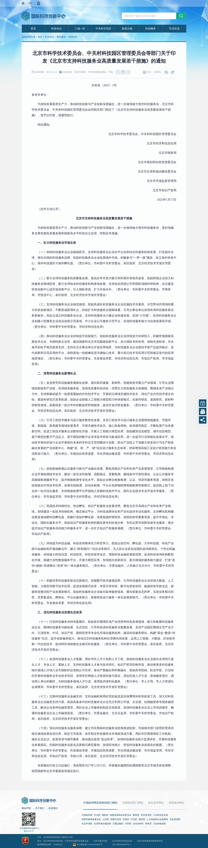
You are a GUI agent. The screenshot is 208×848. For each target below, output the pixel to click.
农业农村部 (138, 823)
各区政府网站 (156, 802)
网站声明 (26, 808)
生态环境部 (87, 823)
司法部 (134, 819)
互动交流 (174, 28)
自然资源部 (175, 819)
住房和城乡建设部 (102, 823)
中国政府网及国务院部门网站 (100, 802)
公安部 (106, 819)
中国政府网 (87, 815)
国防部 (105, 815)
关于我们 (39, 808)
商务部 (148, 823)
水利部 (128, 823)
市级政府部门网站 (132, 802)
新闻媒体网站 (176, 802)
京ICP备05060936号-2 (121, 844)
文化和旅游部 (159, 823)
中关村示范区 (103, 28)
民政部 (126, 819)
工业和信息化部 (160, 815)
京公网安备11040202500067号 (90, 844)
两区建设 (61, 37)
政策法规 (127, 28)
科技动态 (56, 28)
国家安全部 (115, 819)
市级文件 (73, 37)
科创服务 (150, 28)
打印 (147, 72)
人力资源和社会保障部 (157, 819)
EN (30, 3)
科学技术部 (146, 815)
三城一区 (80, 28)
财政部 (142, 819)
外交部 (97, 815)
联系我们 (53, 808)
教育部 (136, 815)
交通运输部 (118, 823)
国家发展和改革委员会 (120, 815)
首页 (33, 28)
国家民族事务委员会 (91, 819)
